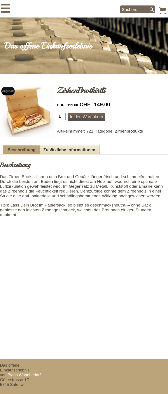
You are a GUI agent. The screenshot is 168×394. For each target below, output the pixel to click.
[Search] (152, 9)
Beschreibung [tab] (21, 149)
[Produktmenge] (61, 116)
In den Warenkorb (86, 116)
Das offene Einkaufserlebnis (48, 46)
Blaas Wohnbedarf (24, 375)
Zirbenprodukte (129, 131)
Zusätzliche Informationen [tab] (69, 149)
